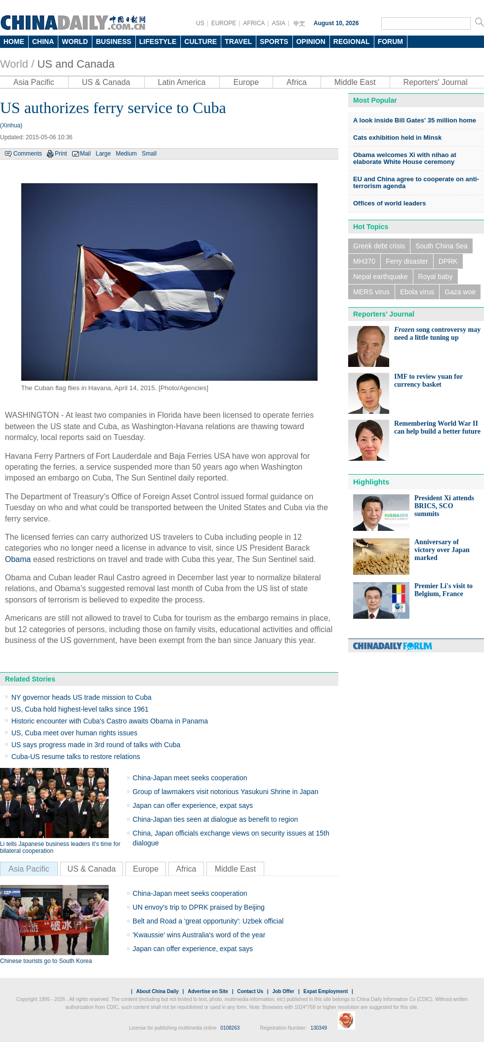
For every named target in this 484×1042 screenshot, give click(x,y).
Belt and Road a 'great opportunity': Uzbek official (208, 921)
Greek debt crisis (379, 246)
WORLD (75, 41)
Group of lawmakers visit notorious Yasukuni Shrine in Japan (226, 792)
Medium (126, 153)
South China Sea (441, 246)
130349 (319, 1028)
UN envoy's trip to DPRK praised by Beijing (199, 907)
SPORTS (274, 41)
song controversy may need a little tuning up (437, 333)
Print (61, 153)
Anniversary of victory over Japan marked (442, 549)
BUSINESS (113, 41)
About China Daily (157, 991)
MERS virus (371, 292)
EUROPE (224, 23)
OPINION (310, 41)
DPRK (448, 261)
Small (149, 153)
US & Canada (106, 82)
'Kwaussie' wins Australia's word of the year (199, 935)
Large (103, 153)
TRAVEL (238, 41)
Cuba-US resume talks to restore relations (75, 757)
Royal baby (435, 277)
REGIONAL (351, 41)
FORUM (390, 41)
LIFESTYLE (157, 41)
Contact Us (250, 991)
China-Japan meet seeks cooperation (190, 778)
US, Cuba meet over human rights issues (74, 733)
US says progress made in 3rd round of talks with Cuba (95, 745)
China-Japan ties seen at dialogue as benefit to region (215, 819)
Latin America (182, 82)
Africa (296, 82)
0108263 (230, 1028)
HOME (13, 41)
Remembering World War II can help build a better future (437, 427)
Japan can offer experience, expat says (193, 805)
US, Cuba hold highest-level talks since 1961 (80, 709)
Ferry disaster (407, 261)
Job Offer (283, 991)
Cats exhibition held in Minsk (397, 137)
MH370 (364, 261)
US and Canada (76, 64)
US (200, 23)
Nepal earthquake (380, 277)
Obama (18, 559)
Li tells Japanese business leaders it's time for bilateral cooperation (60, 847)
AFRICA (254, 23)
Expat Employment (325, 991)
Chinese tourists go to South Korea (46, 961)
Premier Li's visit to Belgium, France (443, 590)
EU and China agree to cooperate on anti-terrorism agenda (416, 182)
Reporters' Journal (435, 82)
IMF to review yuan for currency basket (428, 380)
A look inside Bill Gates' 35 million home (414, 120)
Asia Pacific (33, 82)
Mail (85, 153)
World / (17, 64)
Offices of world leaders (389, 203)
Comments (27, 153)
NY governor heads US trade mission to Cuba (81, 697)
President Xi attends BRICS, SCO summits (444, 506)
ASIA (278, 23)
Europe (246, 82)
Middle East (355, 82)
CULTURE (200, 41)
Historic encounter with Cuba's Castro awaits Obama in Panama (109, 721)
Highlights (371, 482)
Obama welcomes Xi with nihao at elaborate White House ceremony (404, 158)
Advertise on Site (208, 991)
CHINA (43, 41)
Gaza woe (460, 292)
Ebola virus (417, 292)
